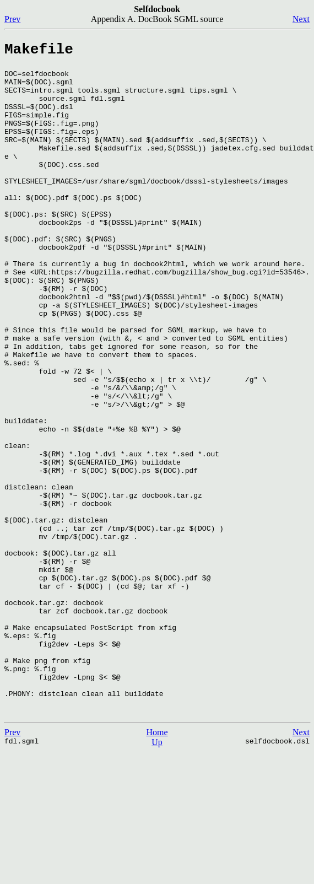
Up (157, 874)
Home (156, 864)
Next (301, 19)
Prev (12, 19)
